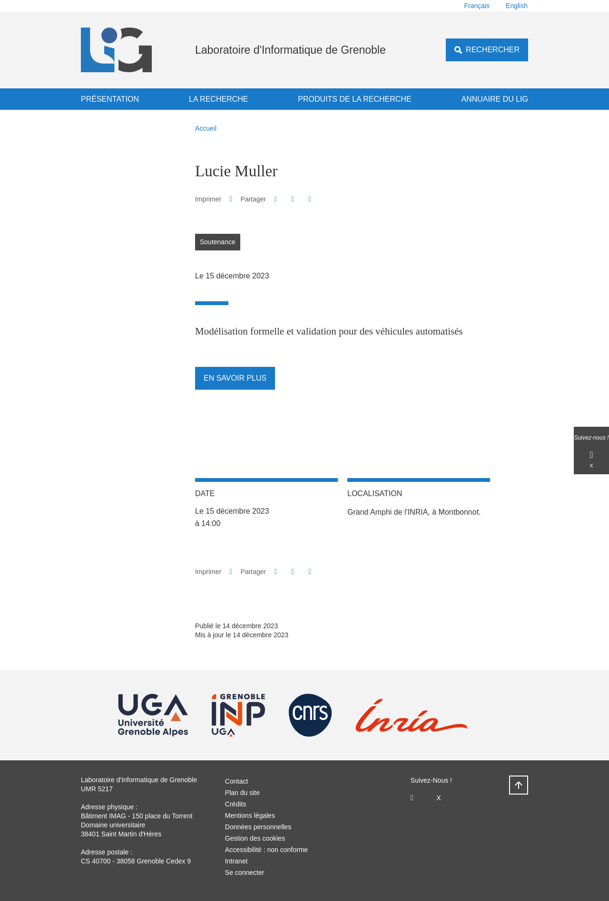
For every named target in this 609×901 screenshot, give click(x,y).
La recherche (218, 99)
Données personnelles (258, 827)
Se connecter (245, 872)
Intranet (236, 861)
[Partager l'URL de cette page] (310, 199)
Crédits (235, 804)
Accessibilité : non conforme (266, 849)
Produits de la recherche (354, 99)
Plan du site (242, 792)
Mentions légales (250, 815)
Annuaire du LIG (495, 99)
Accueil (205, 128)
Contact (236, 781)
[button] (275, 199)
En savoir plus (235, 378)
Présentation (110, 99)
